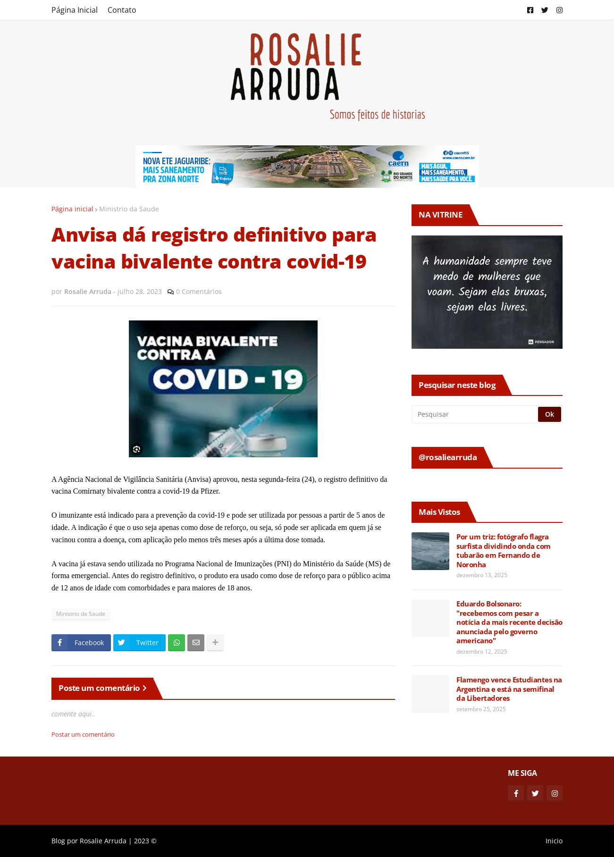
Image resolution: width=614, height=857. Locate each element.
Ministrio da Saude (129, 208)
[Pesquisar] (475, 414)
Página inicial (72, 208)
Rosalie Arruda (103, 840)
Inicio (554, 840)
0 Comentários (199, 291)
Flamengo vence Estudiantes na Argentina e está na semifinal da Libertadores (509, 689)
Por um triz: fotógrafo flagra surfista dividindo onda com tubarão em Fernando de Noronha (503, 550)
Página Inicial (74, 10)
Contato (122, 10)
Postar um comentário (83, 734)
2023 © (145, 840)
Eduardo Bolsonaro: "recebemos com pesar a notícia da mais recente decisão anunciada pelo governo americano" (509, 622)
